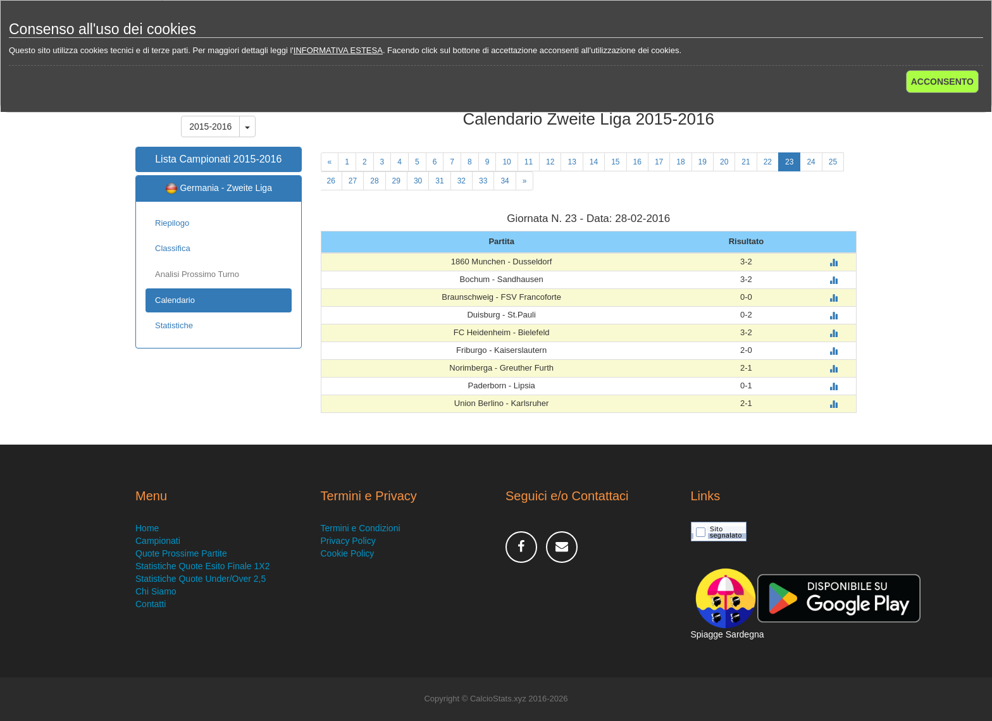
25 (833, 161)
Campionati (157, 541)
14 (594, 161)
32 (461, 180)
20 (724, 161)
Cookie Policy (348, 553)
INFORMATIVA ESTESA (338, 50)
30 (418, 180)
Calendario (175, 300)
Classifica (172, 248)
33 (483, 180)
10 (506, 161)
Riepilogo (172, 223)
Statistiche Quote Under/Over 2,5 (200, 579)
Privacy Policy (348, 541)
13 (571, 161)
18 (680, 161)
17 (659, 161)
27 (353, 180)
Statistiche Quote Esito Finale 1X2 (202, 566)
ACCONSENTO (942, 82)
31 (439, 180)
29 (396, 180)
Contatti (150, 604)
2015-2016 (210, 126)
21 (745, 161)
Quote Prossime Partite (181, 553)
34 (504, 180)
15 (615, 161)
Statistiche (174, 325)
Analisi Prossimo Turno (197, 274)
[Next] (525, 180)
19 (702, 161)
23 (789, 161)
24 (811, 161)
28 (374, 180)
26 (331, 180)
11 (528, 161)
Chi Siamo (156, 591)
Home (147, 528)
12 (550, 161)
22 (768, 161)
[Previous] (330, 161)
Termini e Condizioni (360, 528)
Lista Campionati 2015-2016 (218, 159)
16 (637, 161)
